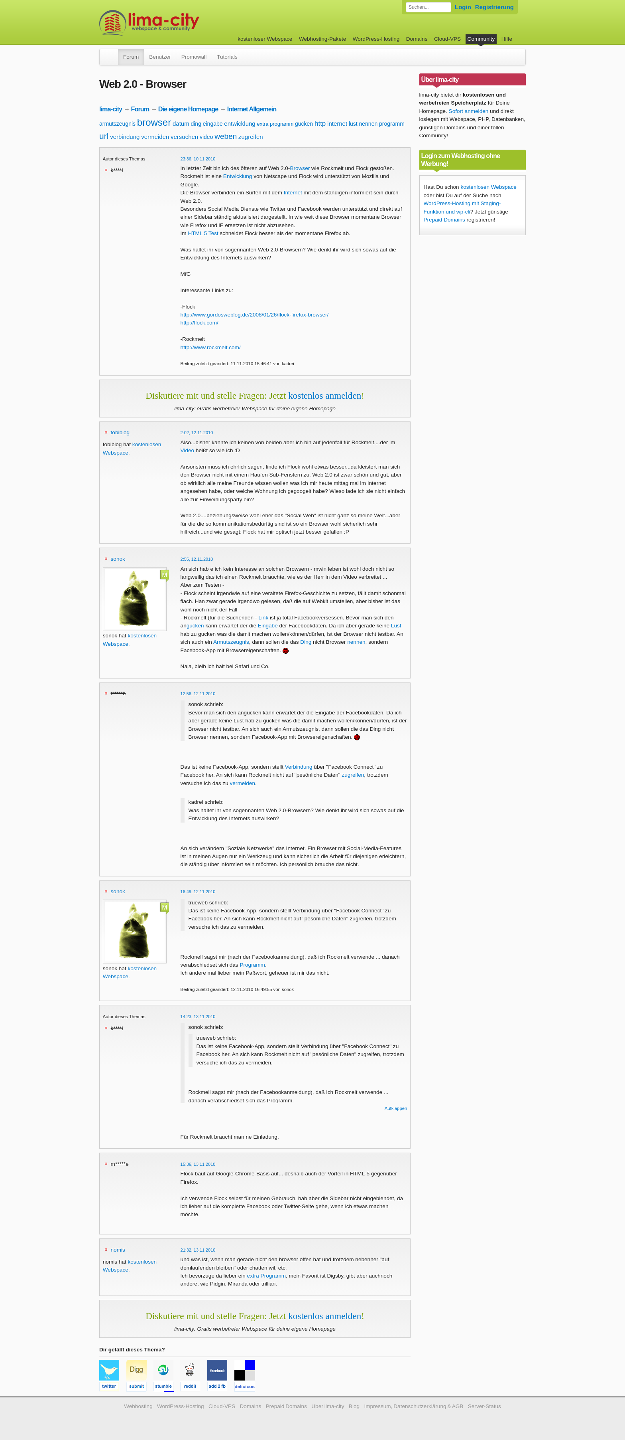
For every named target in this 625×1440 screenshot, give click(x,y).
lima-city (110, 109)
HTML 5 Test (203, 233)
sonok (118, 559)
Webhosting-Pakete (322, 39)
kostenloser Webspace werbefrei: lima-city (179, 23)
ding (196, 124)
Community (481, 39)
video (206, 137)
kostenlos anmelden (324, 395)
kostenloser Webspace (265, 39)
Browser (300, 168)
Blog (354, 1406)
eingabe (213, 124)
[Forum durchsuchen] (428, 7)
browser (154, 122)
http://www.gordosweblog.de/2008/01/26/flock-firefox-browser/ (255, 315)
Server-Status (484, 1406)
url (103, 135)
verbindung (125, 136)
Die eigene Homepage (188, 109)
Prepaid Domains (444, 220)
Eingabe (268, 626)
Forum (131, 57)
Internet (293, 193)
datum (181, 123)
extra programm (275, 124)
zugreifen (250, 136)
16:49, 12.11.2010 (198, 891)
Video (188, 450)
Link (263, 618)
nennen (368, 124)
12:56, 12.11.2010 (198, 693)
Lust (396, 626)
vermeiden (155, 136)
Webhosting (138, 1406)
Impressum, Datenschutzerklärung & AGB (413, 1406)
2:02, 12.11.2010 (197, 432)
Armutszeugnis (231, 642)
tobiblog (120, 432)
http (320, 123)
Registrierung (494, 7)
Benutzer (160, 57)
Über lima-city (327, 1406)
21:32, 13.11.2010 (198, 1250)
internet (337, 123)
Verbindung (298, 767)
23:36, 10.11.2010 (198, 158)
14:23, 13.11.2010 (198, 1016)
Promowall (193, 57)
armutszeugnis (117, 124)
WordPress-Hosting (376, 39)
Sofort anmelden (469, 111)
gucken (304, 124)
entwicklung (239, 123)
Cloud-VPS (447, 39)
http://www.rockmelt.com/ (211, 347)
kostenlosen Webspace (488, 187)
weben (225, 136)
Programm (252, 965)
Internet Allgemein (252, 109)
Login (463, 7)
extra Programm (266, 1276)
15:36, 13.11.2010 (198, 1164)
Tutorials (227, 57)
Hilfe (506, 39)
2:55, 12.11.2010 (197, 559)
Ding (305, 642)
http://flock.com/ (199, 323)
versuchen (184, 136)
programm (392, 124)
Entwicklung (237, 176)
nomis (118, 1250)
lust (353, 124)
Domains (417, 39)
